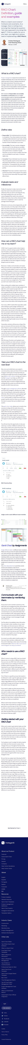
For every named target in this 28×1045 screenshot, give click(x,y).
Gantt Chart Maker (6, 941)
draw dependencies (9, 566)
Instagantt (8, 378)
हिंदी (2, 891)
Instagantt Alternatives (7, 910)
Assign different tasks (6, 550)
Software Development (7, 933)
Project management (6, 78)
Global (3, 872)
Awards (3, 861)
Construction (5, 923)
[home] (6, 4)
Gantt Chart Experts (7, 908)
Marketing (4, 925)
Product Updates (6, 897)
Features (3, 854)
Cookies (3, 1028)
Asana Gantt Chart (6, 856)
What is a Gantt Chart (7, 948)
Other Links (5, 937)
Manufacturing (5, 928)
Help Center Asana (6, 868)
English (3, 877)
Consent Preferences (6, 1039)
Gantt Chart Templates (7, 902)
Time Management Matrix (8, 980)
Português (4, 882)
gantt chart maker (8, 406)
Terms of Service (5, 1031)
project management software (14, 388)
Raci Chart (4, 977)
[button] (25, 4)
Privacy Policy (4, 1034)
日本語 (3, 889)
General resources (6, 899)
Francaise (4, 887)
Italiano (3, 884)
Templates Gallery (6, 913)
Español (3, 879)
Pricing (3, 859)
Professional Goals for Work (8, 967)
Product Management (7, 930)
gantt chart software (10, 376)
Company (4, 864)
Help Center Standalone (8, 866)
